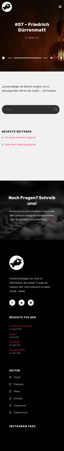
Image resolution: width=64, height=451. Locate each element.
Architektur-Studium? (20, 325)
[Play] (3, 58)
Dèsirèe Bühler (17, 349)
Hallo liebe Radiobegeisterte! (20, 144)
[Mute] (51, 58)
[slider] (58, 60)
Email (50, 219)
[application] (32, 58)
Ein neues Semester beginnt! (20, 137)
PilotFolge (14, 342)
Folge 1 (13, 334)
